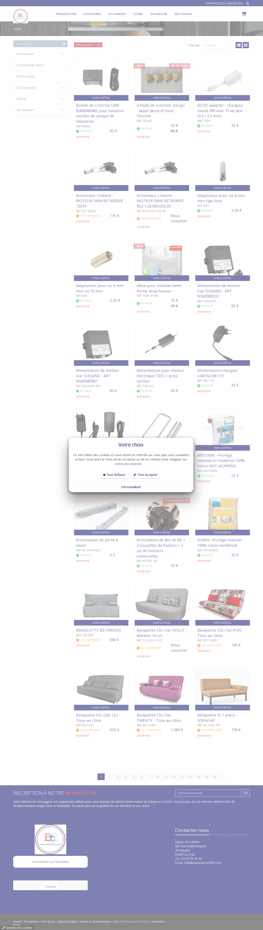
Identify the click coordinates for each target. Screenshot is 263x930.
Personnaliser (131, 487)
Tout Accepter (145, 474)
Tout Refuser (114, 474)
